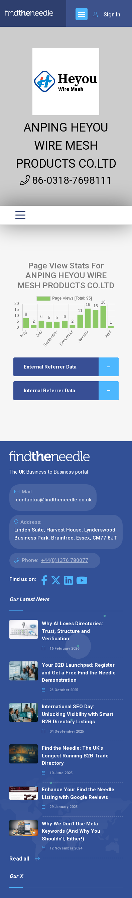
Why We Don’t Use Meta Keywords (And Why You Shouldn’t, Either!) (71, 831)
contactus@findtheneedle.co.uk (54, 500)
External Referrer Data (71, 367)
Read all (24, 858)
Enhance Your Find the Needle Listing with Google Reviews (78, 793)
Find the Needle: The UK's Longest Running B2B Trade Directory (75, 755)
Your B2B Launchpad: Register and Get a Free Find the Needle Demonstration (79, 672)
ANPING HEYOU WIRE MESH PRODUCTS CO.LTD (66, 145)
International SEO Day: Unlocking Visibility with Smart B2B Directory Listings (77, 714)
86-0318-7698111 (66, 180)
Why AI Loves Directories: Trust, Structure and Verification (72, 631)
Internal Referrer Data (71, 390)
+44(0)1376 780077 (64, 560)
